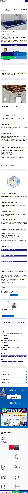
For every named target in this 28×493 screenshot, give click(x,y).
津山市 (15, 478)
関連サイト (16, 484)
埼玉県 (4, 488)
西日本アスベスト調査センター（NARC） (17, 488)
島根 (13, 361)
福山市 (15, 479)
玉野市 (18, 477)
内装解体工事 (16, 455)
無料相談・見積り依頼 (3, 476)
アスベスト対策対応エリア (5, 484)
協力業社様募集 (3, 468)
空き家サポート (16, 459)
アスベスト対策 (16, 456)
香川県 (15, 481)
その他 (25, 356)
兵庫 (4, 361)
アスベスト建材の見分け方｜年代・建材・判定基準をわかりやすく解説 (9, 165)
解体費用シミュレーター (3, 477)
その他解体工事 (16, 458)
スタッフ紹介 (2, 471)
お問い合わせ (3, 475)
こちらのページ (9, 282)
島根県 (15, 480)
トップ (1, 453)
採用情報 (2, 467)
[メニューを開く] (27, 1)
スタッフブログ (16, 466)
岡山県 (15, 476)
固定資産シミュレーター (3, 478)
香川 (21, 361)
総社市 (15, 477)
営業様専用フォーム (3, 480)
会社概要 (2, 465)
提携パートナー (2, 470)
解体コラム (16, 465)
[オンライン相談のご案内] (14, 421)
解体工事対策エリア (18, 475)
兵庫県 (18, 481)
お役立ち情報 (17, 464)
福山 (18, 361)
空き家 (2, 356)
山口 (8, 361)
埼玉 (6, 361)
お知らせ (22, 356)
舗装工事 (16, 457)
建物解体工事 (16, 454)
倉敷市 (18, 476)
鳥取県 (18, 479)
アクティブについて (3, 464)
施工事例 (18, 356)
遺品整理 (16, 461)
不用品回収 (16, 460)
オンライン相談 (2, 479)
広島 (16, 361)
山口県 (18, 480)
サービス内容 (17, 453)
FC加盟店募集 (2, 469)
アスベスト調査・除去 (17, 486)
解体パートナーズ (17, 485)
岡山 (11, 361)
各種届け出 (5, 356)
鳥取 (23, 361)
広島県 (18, 478)
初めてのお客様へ (3, 454)
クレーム (9, 356)
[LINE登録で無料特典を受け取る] (14, 412)
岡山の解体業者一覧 (17, 467)
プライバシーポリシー (3, 481)
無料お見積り (2, 456)
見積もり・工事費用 (13, 356)
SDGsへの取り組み (3, 466)
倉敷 (1, 361)
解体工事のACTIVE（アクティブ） (5, 34)
